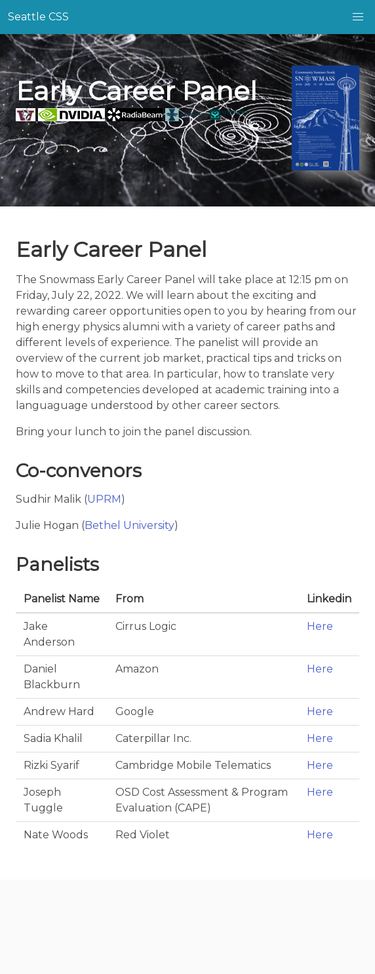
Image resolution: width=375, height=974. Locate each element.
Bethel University (129, 525)
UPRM (104, 499)
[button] (358, 17)
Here (320, 626)
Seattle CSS (38, 16)
